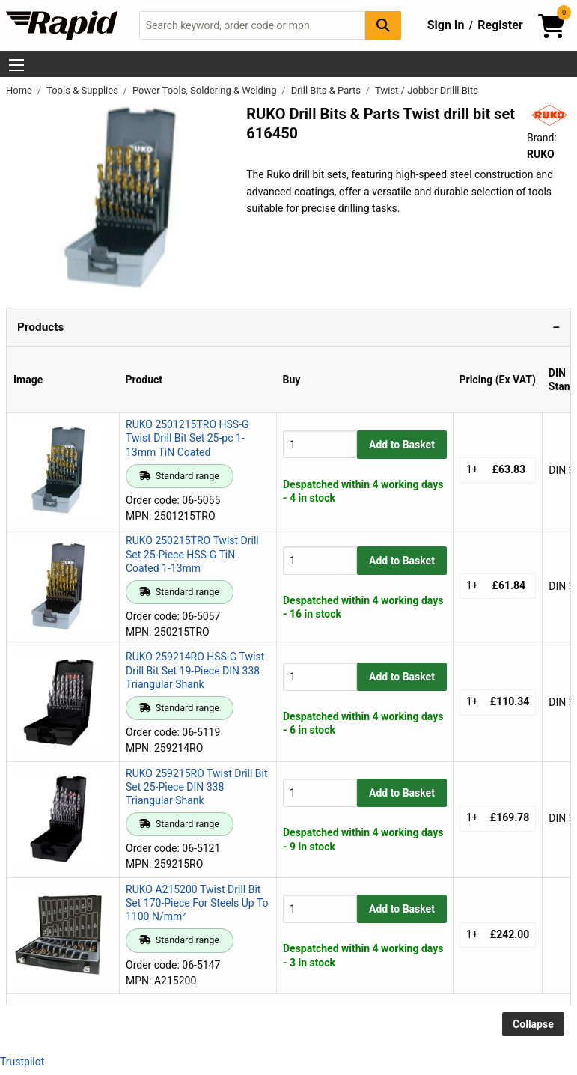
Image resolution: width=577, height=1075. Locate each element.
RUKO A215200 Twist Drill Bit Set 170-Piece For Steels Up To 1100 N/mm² (197, 902)
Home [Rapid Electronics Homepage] (20, 90)
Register (499, 25)
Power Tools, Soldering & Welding (205, 90)
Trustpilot (22, 1062)
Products (40, 327)
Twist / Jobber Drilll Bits (426, 90)
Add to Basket (402, 445)
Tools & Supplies (83, 90)
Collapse (533, 1024)
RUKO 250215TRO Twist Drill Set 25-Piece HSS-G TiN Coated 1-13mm (192, 554)
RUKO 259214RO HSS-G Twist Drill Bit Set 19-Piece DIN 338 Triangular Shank (195, 670)
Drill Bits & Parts (327, 90)
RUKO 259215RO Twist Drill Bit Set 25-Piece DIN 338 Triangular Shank (197, 786)
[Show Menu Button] (16, 65)
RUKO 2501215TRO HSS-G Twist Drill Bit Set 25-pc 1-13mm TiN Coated (187, 437)
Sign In (446, 25)
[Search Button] (383, 25)
